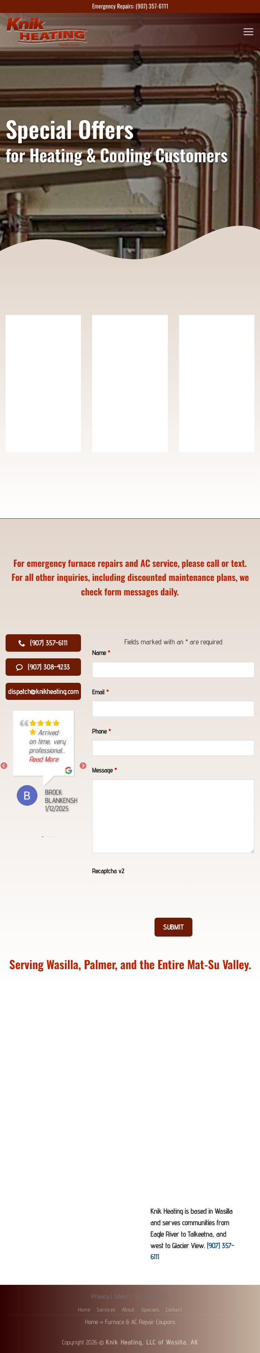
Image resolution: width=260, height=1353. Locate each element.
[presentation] (148, 894)
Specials (150, 1309)
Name (101, 652)
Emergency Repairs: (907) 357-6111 (130, 5)
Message (104, 770)
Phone (101, 731)
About (128, 1309)
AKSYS (161, 1296)
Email (100, 692)
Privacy (100, 1296)
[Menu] (249, 31)
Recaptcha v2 (108, 871)
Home (84, 1309)
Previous (3, 766)
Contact (174, 1309)
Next (83, 766)
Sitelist (121, 1296)
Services (106, 1309)
